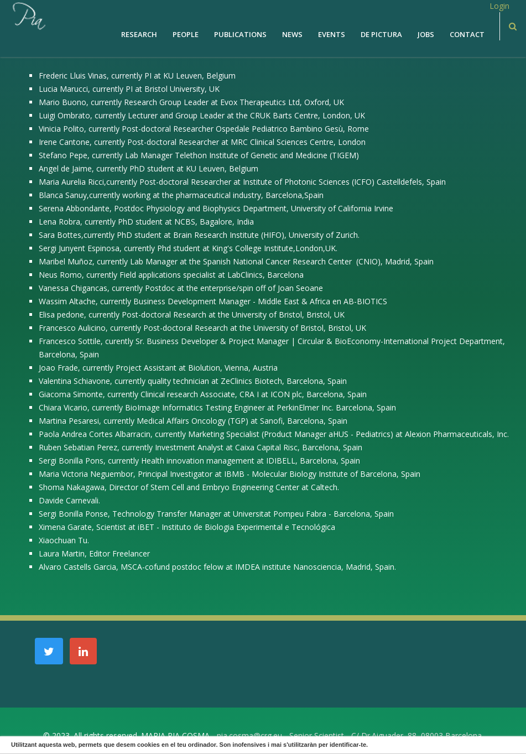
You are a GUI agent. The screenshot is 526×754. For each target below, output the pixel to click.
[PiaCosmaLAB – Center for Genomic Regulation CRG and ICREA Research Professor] (28, 15)
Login (499, 6)
